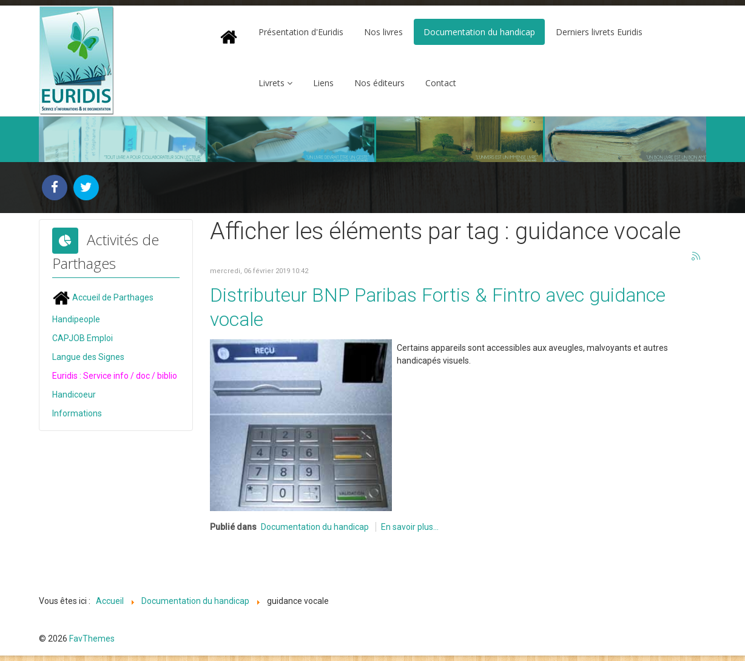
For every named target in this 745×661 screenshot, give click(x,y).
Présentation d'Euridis (300, 32)
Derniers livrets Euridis (599, 32)
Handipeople (76, 319)
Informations (77, 413)
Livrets (271, 83)
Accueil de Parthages (102, 297)
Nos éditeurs (379, 83)
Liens (323, 83)
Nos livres (383, 32)
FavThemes (92, 638)
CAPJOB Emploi (82, 338)
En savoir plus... (410, 527)
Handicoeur (74, 394)
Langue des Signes (88, 357)
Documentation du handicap (479, 32)
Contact (440, 83)
